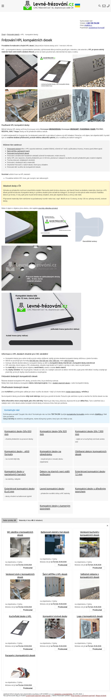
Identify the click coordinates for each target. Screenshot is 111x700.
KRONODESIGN (55, 129)
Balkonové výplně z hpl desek (55, 532)
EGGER (92, 129)
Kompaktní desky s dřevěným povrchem (90, 490)
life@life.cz (88, 25)
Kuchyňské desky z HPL (20, 616)
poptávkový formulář (97, 28)
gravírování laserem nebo (36, 696)
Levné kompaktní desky (52, 488)
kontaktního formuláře (75, 414)
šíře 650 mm (34, 361)
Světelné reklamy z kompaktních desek (89, 576)
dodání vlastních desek (61, 383)
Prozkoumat (27, 568)
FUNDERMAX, (85, 129)
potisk (48, 696)
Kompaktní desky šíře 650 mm (17, 433)
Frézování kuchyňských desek (18, 153)
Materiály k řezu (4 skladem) (31, 520)
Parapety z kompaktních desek (20, 655)
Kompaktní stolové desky (55, 616)
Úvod (3, 34)
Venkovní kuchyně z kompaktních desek (89, 533)
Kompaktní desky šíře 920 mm (53, 433)
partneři (92, 696)
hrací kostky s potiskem (80, 696)
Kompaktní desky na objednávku (50, 453)
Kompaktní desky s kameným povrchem (55, 507)
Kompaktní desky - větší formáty (16, 453)
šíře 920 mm (43, 361)
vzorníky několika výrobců (48, 208)
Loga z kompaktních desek (90, 616)
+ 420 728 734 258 (92, 23)
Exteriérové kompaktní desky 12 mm (90, 473)
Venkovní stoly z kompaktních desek (20, 576)
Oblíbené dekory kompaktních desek (91, 453)
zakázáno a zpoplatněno (63, 694)
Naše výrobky (9, 520)
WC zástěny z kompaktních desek (20, 533)
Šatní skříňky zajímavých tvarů (18, 151)
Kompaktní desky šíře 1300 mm (89, 433)
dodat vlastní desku (73, 392)
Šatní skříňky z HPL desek (55, 574)
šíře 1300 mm (54, 361)
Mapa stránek (101, 696)
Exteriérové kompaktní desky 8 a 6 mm (19, 490)
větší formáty (69, 361)
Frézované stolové (14, 149)
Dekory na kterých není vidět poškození (55, 473)
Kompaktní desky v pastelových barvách (15, 473)
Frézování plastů (13, 34)
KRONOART (74, 129)
